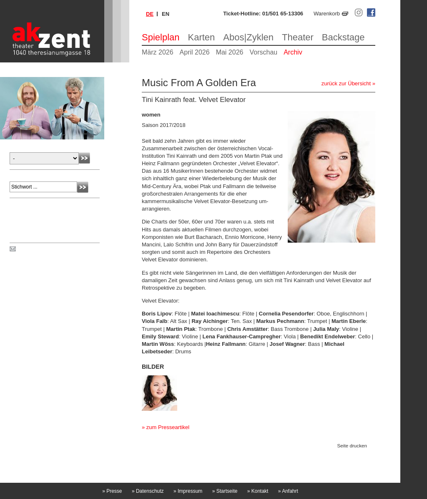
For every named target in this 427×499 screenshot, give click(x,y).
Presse (112, 491)
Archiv (293, 52)
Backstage (343, 37)
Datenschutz (148, 491)
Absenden (84, 158)
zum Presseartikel (167, 427)
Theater (298, 37)
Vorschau (263, 52)
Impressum (187, 491)
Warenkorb (327, 13)
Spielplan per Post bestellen (51, 249)
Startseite (225, 491)
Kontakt (258, 491)
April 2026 (195, 52)
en (165, 14)
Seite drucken (352, 445)
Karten (201, 37)
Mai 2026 (230, 52)
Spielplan (161, 37)
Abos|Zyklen (248, 37)
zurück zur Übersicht (346, 83)
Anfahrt (288, 491)
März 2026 (157, 52)
